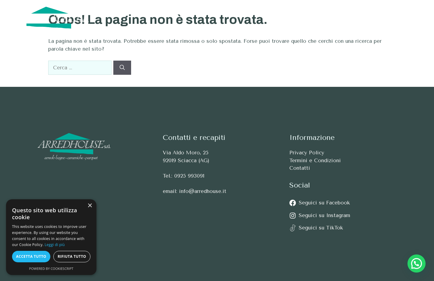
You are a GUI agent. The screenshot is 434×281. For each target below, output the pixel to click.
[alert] (51, 237)
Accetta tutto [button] (31, 256)
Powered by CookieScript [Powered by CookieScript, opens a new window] (51, 268)
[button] (412, 18)
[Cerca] (122, 68)
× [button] (89, 206)
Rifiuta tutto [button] (72, 256)
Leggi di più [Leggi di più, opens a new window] (55, 244)
